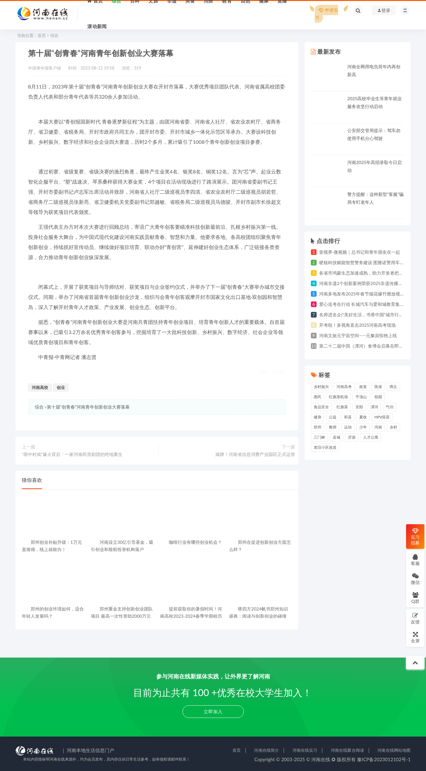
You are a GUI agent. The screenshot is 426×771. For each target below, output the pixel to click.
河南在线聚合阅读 (347, 750)
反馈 (415, 618)
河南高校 (40, 387)
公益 (332, 417)
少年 (363, 427)
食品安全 (321, 406)
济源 (351, 437)
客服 (415, 560)
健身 (317, 417)
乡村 (393, 427)
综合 (54, 35)
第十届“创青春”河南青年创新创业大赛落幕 (88, 407)
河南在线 (320, 759)
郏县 (348, 417)
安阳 (359, 406)
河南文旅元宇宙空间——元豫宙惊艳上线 (358, 335)
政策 (363, 386)
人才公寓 (370, 437)
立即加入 (213, 711)
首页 (42, 35)
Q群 (415, 598)
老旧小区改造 (325, 447)
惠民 (317, 396)
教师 (332, 427)
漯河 (374, 406)
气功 (389, 406)
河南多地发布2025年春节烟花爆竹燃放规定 (361, 293)
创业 (61, 387)
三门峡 (319, 437)
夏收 (363, 417)
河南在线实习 (305, 750)
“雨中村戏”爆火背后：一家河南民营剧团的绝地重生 (72, 454)
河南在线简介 (266, 750)
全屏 (415, 637)
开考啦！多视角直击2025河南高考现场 (357, 325)
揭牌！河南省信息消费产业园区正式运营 (255, 454)
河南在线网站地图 (394, 750)
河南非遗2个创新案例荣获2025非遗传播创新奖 (365, 283)
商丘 (393, 386)
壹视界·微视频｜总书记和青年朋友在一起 (359, 252)
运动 (348, 427)
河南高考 (344, 386)
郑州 (317, 427)
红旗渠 (342, 406)
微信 (415, 579)
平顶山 (361, 396)
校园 (378, 396)
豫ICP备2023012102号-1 (384, 759)
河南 (378, 427)
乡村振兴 (321, 386)
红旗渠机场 (338, 396)
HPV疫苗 (382, 417)
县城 (336, 437)
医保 (378, 386)
